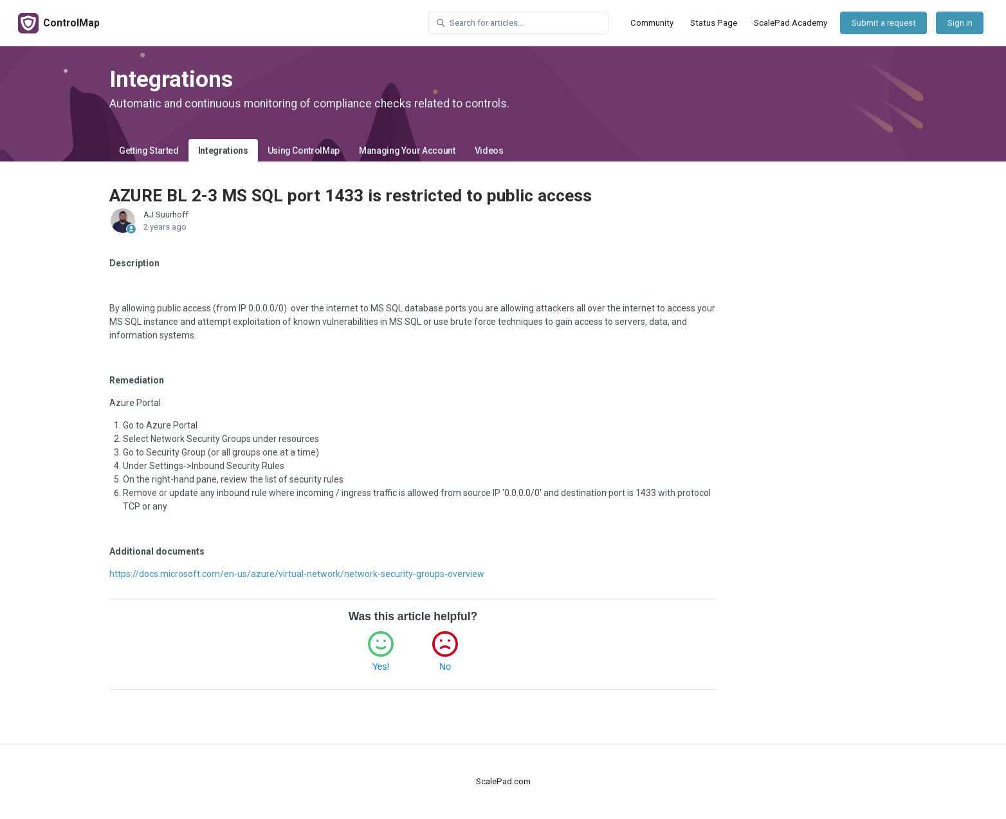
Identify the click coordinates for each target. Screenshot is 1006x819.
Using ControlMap (304, 150)
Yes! (381, 666)
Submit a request (884, 23)
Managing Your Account (407, 150)
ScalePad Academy (790, 23)
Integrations (223, 150)
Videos (489, 150)
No (445, 666)
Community (651, 23)
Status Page (713, 23)
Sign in (960, 23)
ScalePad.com (503, 781)
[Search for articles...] (518, 23)
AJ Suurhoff (165, 214)
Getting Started (149, 150)
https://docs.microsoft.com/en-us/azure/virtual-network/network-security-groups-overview (296, 574)
